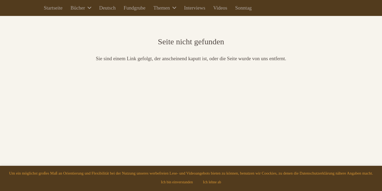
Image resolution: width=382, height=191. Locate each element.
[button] (88, 8)
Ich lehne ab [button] (212, 182)
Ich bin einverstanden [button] (177, 182)
